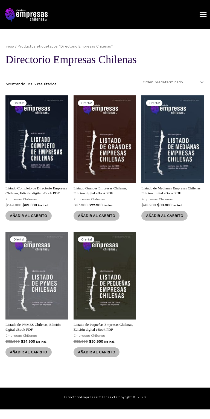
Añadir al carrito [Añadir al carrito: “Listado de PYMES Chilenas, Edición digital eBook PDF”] (30, 361)
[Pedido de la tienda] (170, 83)
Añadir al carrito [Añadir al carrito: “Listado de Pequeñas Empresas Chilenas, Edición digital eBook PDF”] (98, 361)
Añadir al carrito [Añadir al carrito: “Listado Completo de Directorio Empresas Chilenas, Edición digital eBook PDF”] (30, 223)
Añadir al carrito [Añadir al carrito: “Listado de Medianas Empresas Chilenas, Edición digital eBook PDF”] (166, 218)
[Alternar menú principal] (203, 15)
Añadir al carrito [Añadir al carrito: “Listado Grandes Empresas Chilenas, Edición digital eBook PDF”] (98, 218)
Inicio (9, 47)
